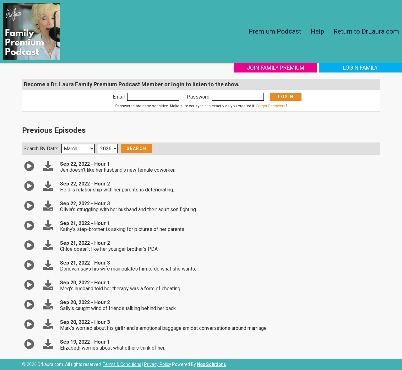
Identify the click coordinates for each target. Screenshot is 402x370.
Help (317, 31)
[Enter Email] (153, 97)
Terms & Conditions (122, 364)
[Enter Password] (238, 97)
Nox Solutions (211, 364)
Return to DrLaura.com (366, 31)
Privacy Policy (157, 364)
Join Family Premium (275, 67)
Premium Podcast (274, 31)
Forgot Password (270, 106)
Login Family (360, 67)
